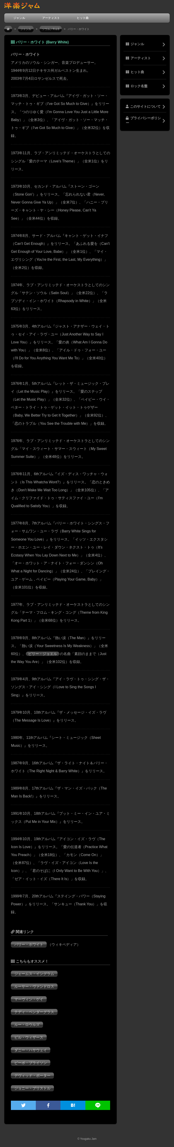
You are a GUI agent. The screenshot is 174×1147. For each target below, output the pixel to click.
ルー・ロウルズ (27, 1025)
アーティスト (51, 18)
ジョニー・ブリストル (32, 1088)
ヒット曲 (83, 18)
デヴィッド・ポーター (32, 1075)
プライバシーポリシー (143, 120)
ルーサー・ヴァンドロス (34, 986)
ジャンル (19, 18)
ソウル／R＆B (50, 29)
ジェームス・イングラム (34, 974)
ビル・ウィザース (28, 1037)
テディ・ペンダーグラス (34, 1012)
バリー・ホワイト (28, 944)
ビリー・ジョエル (42, 654)
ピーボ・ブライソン (30, 1063)
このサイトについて (143, 106)
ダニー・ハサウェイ (30, 1050)
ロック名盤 (136, 86)
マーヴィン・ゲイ (28, 999)
